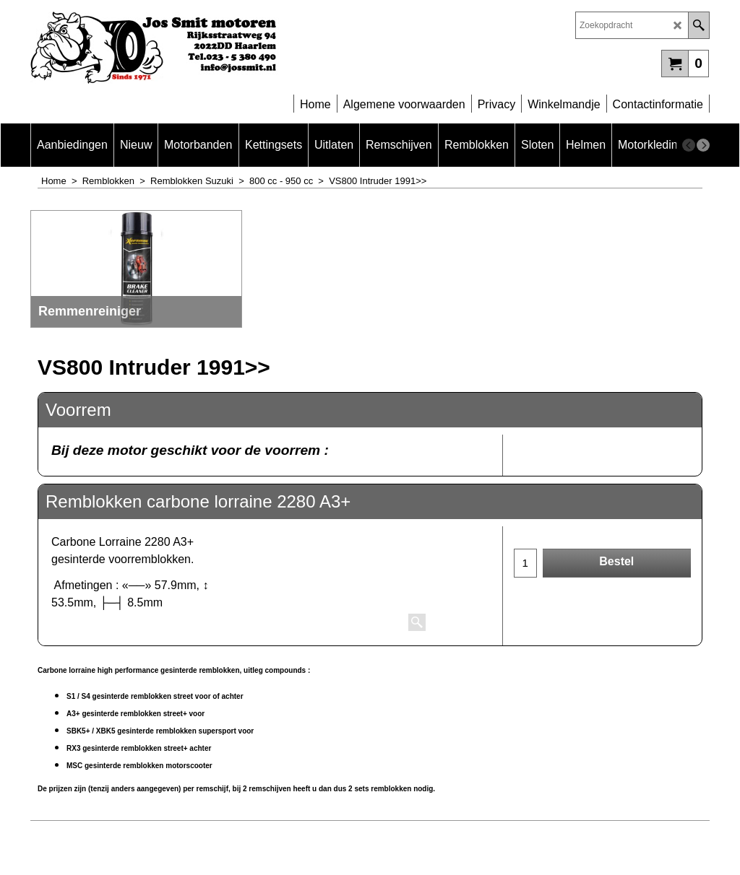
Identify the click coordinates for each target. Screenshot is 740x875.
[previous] (688, 145)
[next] (703, 145)
